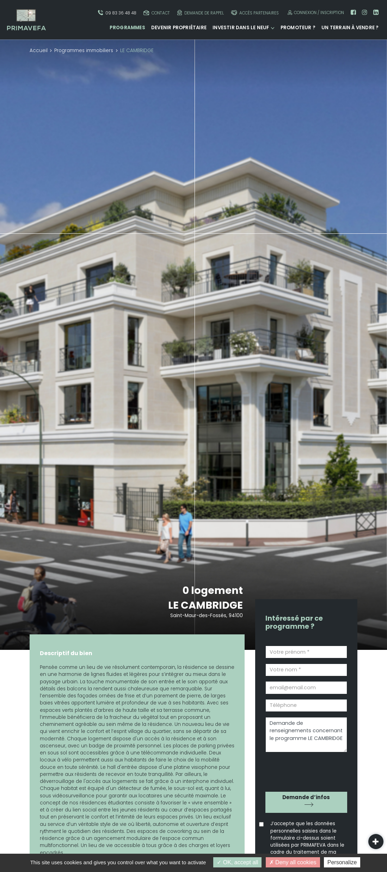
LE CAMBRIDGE (205, 605)
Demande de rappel (200, 13)
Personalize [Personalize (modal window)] (342, 862)
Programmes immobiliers (83, 50)
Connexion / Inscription (315, 12)
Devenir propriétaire (179, 27)
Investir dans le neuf (241, 27)
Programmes (127, 27)
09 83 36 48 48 (117, 13)
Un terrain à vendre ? (350, 27)
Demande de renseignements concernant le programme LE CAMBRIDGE (306, 735)
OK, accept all (237, 862)
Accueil (39, 50)
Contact (156, 13)
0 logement (213, 590)
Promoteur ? (298, 27)
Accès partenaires (255, 13)
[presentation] (305, 769)
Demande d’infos (306, 797)
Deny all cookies (293, 862)
